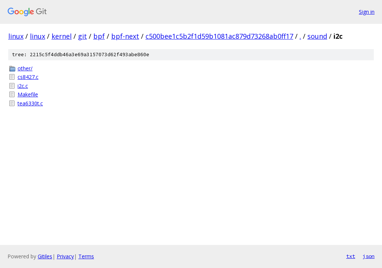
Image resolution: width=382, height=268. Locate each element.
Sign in (367, 11)
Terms (86, 256)
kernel (61, 36)
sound (317, 36)
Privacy (65, 256)
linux (16, 36)
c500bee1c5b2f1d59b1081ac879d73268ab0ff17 (219, 36)
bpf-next (125, 36)
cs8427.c (28, 76)
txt (350, 256)
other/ (25, 68)
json (369, 256)
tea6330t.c (30, 103)
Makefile (28, 94)
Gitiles (45, 256)
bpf (99, 36)
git (82, 36)
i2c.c (23, 85)
